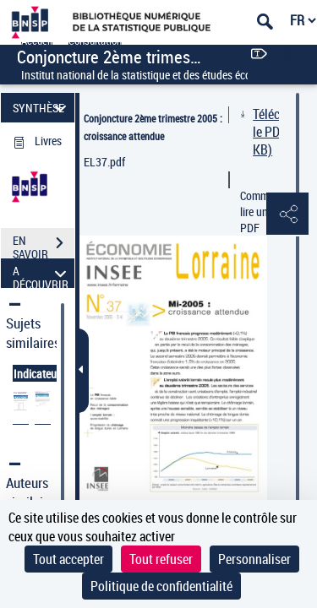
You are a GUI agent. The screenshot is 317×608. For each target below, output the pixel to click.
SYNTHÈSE (42, 107)
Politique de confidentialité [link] (161, 586)
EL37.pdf (104, 162)
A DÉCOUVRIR (42, 273)
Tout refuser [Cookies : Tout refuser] (161, 559)
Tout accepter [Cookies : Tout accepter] (68, 559)
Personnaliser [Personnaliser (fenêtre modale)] (254, 559)
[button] (287, 214)
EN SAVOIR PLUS (43, 244)
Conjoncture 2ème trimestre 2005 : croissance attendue (153, 127)
